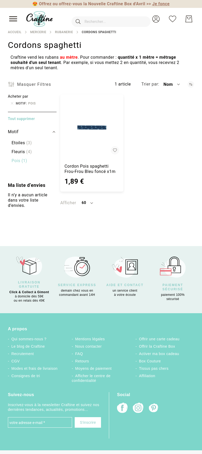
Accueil (15, 32)
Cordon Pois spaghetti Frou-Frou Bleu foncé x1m (89, 169)
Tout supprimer (21, 119)
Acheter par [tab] (18, 96)
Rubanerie (64, 32)
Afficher (68, 202)
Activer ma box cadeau (159, 354)
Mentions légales (90, 339)
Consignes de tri (25, 376)
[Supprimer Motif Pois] (12, 103)
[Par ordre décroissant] (191, 84)
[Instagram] (138, 408)
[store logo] (39, 19)
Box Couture (150, 361)
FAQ (79, 354)
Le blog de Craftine (28, 346)
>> (158, 3)
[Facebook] (122, 408)
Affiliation (147, 376)
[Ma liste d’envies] (172, 19)
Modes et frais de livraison (34, 368)
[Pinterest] (154, 408)
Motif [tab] (13, 131)
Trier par (149, 84)
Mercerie (38, 32)
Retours (82, 361)
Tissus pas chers (154, 368)
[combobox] (103, 19)
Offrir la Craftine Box (157, 346)
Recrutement (22, 354)
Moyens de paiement (93, 368)
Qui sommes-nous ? (28, 339)
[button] (155, 18)
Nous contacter (88, 346)
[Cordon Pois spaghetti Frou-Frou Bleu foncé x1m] (91, 127)
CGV (15, 361)
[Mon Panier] (189, 19)
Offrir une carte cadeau (159, 339)
